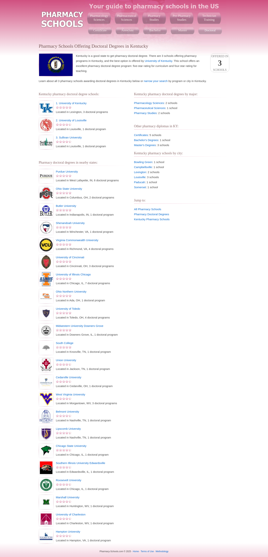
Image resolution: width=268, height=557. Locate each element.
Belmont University (67, 411)
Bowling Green (143, 162)
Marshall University (67, 497)
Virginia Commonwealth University (77, 240)
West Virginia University (70, 394)
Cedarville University (68, 377)
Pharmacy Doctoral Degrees (151, 214)
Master (182, 30)
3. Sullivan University (69, 137)
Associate (127, 30)
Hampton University (68, 531)
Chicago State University (71, 445)
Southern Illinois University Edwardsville (80, 463)
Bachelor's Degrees (146, 140)
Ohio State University (69, 188)
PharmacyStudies (154, 17)
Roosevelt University (68, 480)
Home (136, 551)
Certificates (141, 135)
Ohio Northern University (71, 291)
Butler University (66, 205)
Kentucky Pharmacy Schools (152, 219)
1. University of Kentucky (71, 103)
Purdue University (67, 171)
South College (64, 343)
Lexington (140, 172)
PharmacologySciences (99, 17)
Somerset (140, 187)
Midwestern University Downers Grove (79, 325)
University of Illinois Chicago (73, 274)
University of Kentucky (158, 60)
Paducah (139, 182)
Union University (66, 360)
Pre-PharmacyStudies (182, 17)
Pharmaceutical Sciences (149, 108)
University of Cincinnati (70, 257)
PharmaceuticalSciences (126, 17)
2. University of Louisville (71, 120)
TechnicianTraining (209, 17)
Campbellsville (143, 167)
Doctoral (210, 30)
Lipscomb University (68, 428)
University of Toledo (68, 308)
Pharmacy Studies (145, 113)
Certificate (100, 30)
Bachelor (155, 30)
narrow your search (156, 81)
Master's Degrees (145, 145)
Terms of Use (147, 551)
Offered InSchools (219, 63)
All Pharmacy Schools (147, 209)
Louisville (140, 177)
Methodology (162, 551)
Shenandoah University (70, 223)
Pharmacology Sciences (149, 103)
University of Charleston (70, 514)
